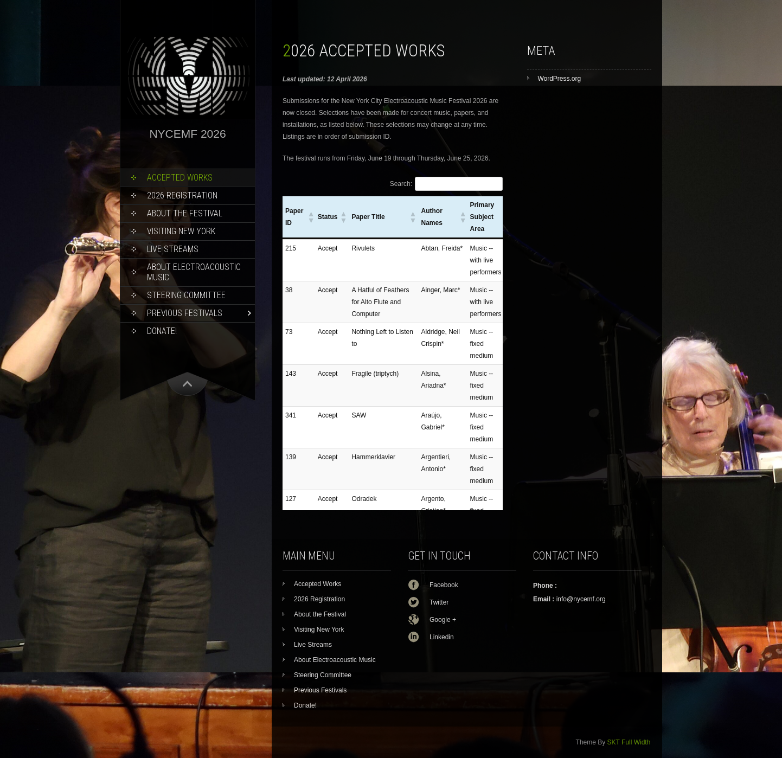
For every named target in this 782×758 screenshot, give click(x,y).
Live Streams (172, 249)
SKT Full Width (629, 742)
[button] (309, 216)
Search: (401, 184)
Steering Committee (186, 295)
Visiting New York (181, 231)
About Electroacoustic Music (194, 272)
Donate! (162, 331)
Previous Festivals (184, 313)
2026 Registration (182, 195)
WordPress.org (559, 78)
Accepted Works (180, 177)
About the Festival (184, 213)
